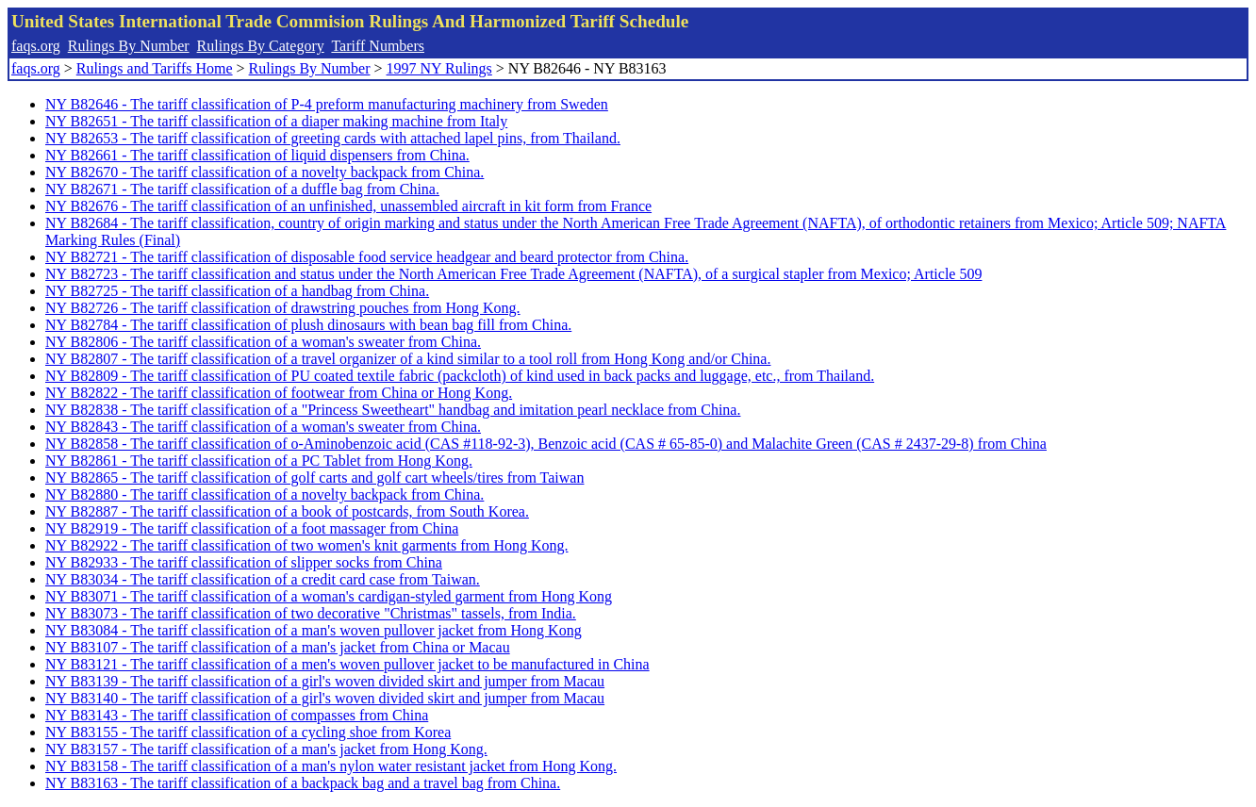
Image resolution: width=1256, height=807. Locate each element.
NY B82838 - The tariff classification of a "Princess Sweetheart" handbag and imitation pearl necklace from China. (392, 410)
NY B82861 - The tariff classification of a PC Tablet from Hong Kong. (258, 461)
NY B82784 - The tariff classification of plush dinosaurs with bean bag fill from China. (308, 325)
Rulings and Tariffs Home (154, 68)
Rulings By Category (260, 46)
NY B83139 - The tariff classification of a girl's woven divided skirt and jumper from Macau (324, 681)
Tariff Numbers (377, 46)
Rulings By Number (129, 46)
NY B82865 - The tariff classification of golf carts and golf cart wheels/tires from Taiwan (314, 477)
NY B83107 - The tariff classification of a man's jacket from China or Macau (277, 647)
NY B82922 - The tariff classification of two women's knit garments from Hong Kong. (307, 545)
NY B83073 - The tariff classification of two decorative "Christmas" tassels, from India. (310, 613)
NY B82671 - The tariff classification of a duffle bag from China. (242, 189)
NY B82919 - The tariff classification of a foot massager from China (251, 528)
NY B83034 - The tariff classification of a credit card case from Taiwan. (262, 579)
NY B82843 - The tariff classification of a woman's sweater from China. (263, 427)
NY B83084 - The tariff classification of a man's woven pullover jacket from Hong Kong (313, 630)
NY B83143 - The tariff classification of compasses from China (236, 715)
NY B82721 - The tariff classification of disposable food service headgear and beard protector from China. (366, 257)
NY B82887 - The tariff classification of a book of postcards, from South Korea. (287, 511)
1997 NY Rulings (439, 68)
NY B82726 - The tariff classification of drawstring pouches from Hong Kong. (283, 308)
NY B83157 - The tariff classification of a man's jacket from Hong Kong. (266, 749)
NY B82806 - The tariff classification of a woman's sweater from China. (263, 342)
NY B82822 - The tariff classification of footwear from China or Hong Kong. (278, 393)
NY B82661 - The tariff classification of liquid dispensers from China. (257, 155)
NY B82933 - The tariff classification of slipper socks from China (243, 562)
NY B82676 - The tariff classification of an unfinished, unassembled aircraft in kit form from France (348, 206)
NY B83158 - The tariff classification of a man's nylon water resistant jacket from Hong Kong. (331, 766)
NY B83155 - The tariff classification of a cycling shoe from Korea (248, 732)
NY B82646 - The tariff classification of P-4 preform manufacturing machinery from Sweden (326, 104)
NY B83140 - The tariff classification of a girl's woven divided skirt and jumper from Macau (324, 698)
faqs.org (35, 46)
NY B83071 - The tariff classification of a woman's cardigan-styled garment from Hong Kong (328, 596)
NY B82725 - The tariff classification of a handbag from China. (237, 291)
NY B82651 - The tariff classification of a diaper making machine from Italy (276, 121)
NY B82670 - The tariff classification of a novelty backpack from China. (264, 172)
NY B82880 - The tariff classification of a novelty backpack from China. (264, 494)
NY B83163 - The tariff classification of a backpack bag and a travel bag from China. (302, 783)
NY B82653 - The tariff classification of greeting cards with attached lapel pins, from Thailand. (332, 138)
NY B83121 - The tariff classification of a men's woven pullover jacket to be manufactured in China (347, 664)
